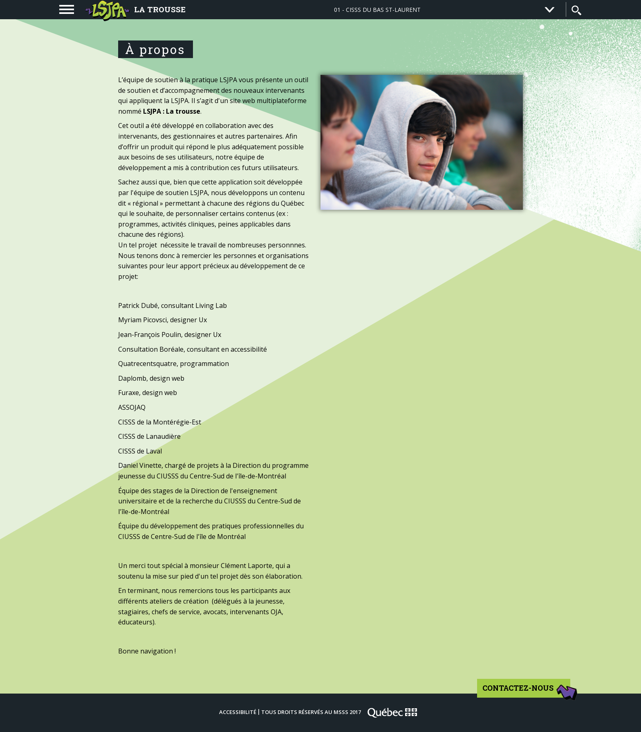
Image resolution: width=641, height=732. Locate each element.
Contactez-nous (526, 690)
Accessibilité (237, 712)
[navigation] (66, 9)
